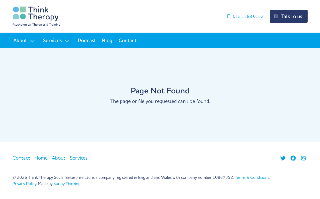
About (20, 40)
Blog (107, 40)
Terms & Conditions (252, 177)
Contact (127, 40)
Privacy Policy (24, 183)
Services (52, 40)
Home (41, 157)
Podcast (87, 40)
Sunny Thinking (67, 183)
